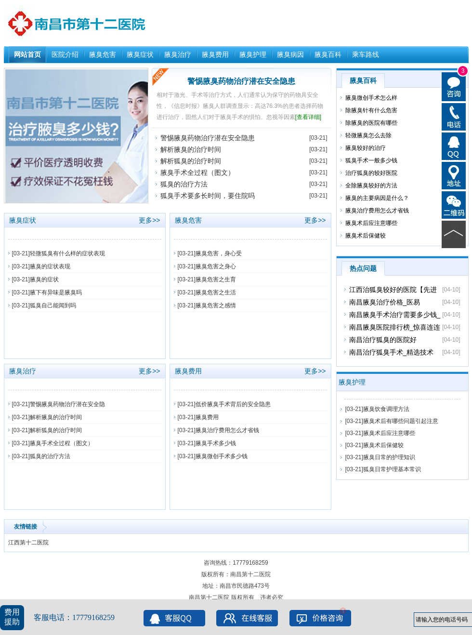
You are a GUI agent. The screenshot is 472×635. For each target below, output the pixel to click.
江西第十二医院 (28, 542)
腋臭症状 (140, 54)
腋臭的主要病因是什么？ (377, 198)
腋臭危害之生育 (216, 279)
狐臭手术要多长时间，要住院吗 (207, 195)
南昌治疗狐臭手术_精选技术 (391, 352)
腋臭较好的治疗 (365, 148)
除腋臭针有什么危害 (371, 110)
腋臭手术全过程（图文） (197, 172)
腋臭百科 (328, 54)
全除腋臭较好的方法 (371, 185)
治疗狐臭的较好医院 (371, 173)
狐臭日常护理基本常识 (392, 469)
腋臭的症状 (44, 279)
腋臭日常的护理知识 (389, 457)
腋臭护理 (252, 54)
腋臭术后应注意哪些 (371, 223)
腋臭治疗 (177, 54)
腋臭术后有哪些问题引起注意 (400, 421)
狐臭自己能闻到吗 (53, 305)
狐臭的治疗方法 (184, 184)
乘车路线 (365, 54)
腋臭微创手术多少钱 (222, 456)
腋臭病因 (290, 54)
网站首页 (27, 54)
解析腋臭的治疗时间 (190, 149)
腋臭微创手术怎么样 (371, 97)
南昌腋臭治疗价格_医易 (384, 302)
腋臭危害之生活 (216, 292)
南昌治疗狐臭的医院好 (383, 340)
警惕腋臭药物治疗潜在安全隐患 (241, 81)
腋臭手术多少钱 (216, 443)
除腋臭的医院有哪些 (371, 122)
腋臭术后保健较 (365, 235)
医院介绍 (65, 54)
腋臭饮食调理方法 (386, 409)
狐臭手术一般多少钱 (371, 160)
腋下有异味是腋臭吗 (56, 292)
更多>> (149, 220)
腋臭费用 (215, 54)
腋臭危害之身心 (216, 266)
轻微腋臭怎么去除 (368, 135)
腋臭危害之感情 (216, 305)
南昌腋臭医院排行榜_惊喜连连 (395, 327)
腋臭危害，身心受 (219, 253)
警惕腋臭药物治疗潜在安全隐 (67, 404)
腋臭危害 (102, 54)
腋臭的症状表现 (50, 266)
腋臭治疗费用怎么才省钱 (227, 430)
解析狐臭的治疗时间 (190, 161)
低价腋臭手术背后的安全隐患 (233, 404)
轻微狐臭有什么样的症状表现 (67, 253)
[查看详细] (308, 117)
